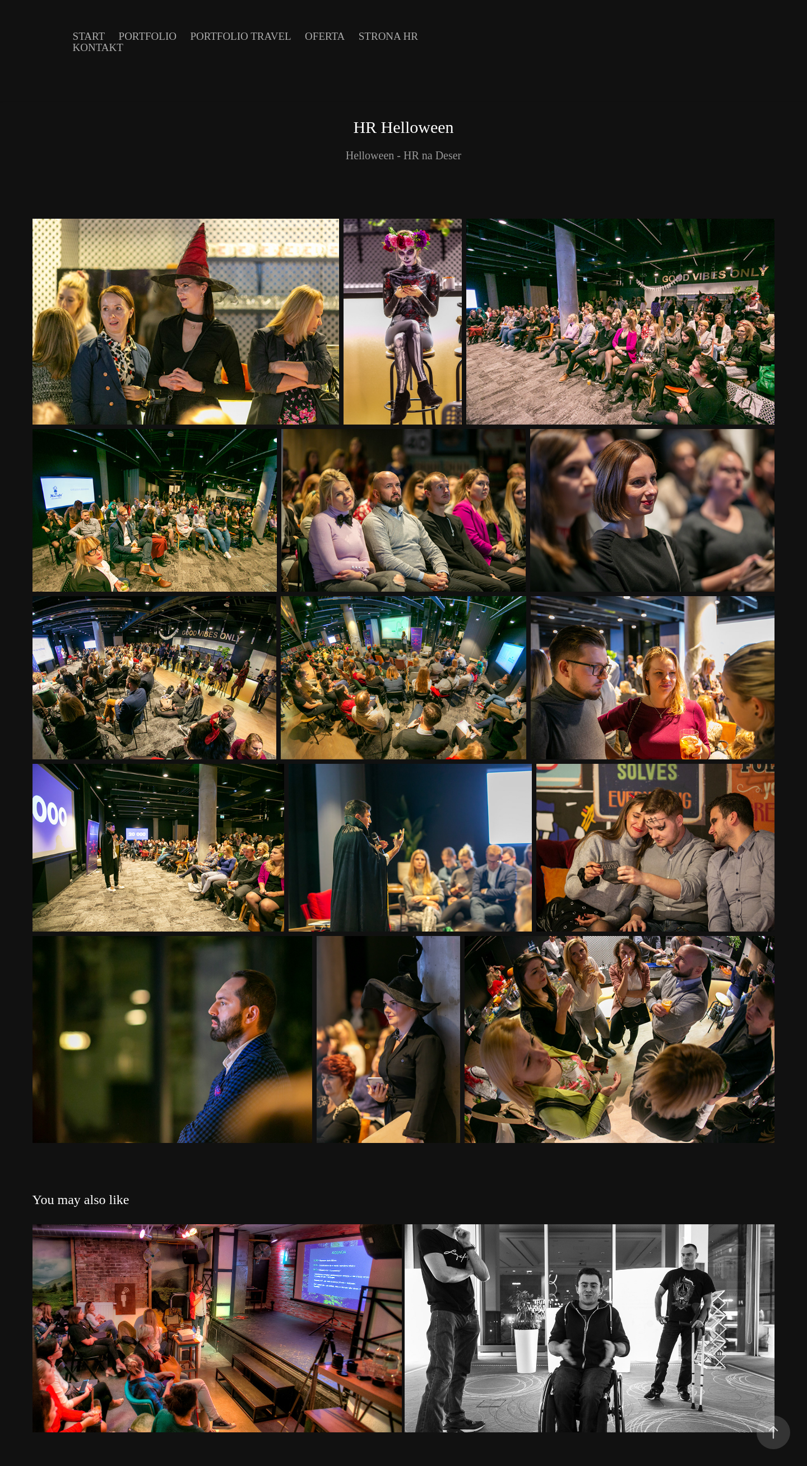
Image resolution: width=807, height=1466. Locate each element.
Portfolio (148, 36)
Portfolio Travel (240, 36)
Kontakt (98, 47)
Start (89, 36)
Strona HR (388, 36)
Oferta (325, 36)
